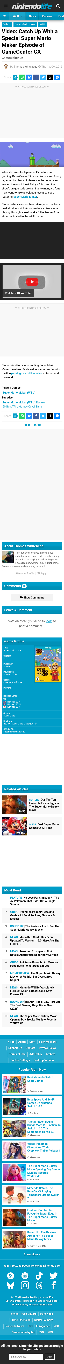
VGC (56, 1326)
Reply (41, 573)
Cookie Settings (20, 1060)
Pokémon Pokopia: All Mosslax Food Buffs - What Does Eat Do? (34, 964)
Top (11, 1041)
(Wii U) (19, 392)
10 (39, 425)
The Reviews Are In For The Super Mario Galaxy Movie (34, 928)
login (49, 621)
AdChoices (51, 1300)
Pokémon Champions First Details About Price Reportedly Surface (34, 953)
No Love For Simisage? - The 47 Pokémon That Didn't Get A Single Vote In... (34, 901)
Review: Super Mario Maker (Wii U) (20, 723)
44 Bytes (39, 1300)
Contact (30, 1048)
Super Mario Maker (25, 24)
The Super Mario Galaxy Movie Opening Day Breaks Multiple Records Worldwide (33, 1020)
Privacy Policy (47, 1048)
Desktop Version (44, 1060)
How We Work (47, 1041)
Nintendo (7, 666)
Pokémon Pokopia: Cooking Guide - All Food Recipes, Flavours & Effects (32, 915)
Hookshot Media (28, 1297)
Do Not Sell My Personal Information (32, 1304)
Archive (50, 1054)
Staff (32, 1041)
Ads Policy (35, 1054)
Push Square (29, 1313)
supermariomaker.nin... (14, 731)
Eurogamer (43, 1326)
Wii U (42, 24)
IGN (30, 1326)
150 (21, 832)
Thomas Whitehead (25, 66)
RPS (50, 1332)
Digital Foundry (43, 1320)
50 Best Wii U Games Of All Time (22, 406)
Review (24, 402)
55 (22, 811)
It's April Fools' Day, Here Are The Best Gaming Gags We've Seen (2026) (35, 1005)
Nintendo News (14, 1326)
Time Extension (21, 1320)
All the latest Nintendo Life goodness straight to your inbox (32, 1347)
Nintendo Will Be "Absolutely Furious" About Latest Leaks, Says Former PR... (32, 991)
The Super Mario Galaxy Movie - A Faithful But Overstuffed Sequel (35, 977)
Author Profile (25, 573)
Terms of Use (17, 1054)
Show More (32, 1254)
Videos (7, 24)
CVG (41, 1332)
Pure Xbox (46, 1313)
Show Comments (32, 597)
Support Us (15, 1048)
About (22, 1041)
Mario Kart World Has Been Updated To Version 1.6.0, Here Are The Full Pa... (34, 941)
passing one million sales (26, 373)
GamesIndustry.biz (23, 1332)
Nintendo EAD (10, 674)
